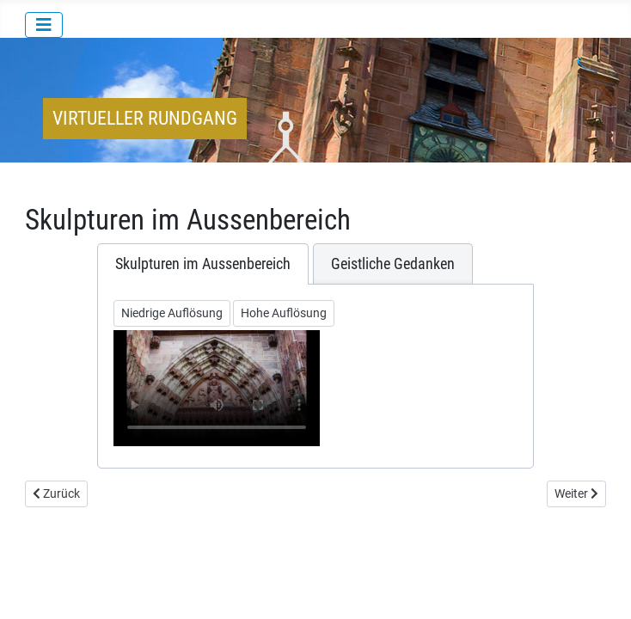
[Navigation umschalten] (44, 25)
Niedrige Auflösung (172, 313)
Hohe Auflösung (284, 313)
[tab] (203, 264)
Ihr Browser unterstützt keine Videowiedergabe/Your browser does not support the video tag (216, 388)
